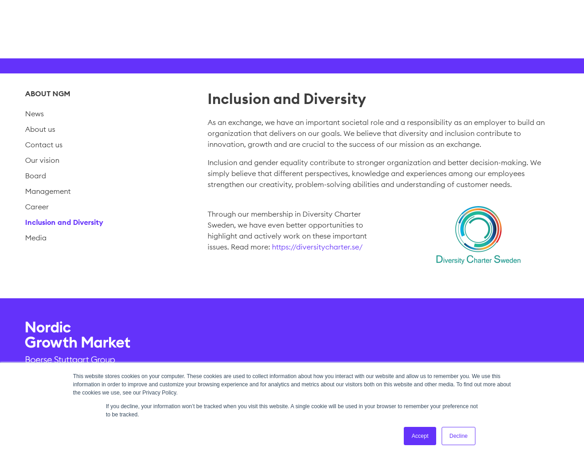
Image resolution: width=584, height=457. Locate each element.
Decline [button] (458, 436)
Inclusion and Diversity (64, 222)
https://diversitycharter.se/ (317, 246)
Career (37, 206)
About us (40, 129)
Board (35, 175)
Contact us (44, 144)
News (34, 113)
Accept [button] (420, 436)
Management (48, 191)
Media (36, 237)
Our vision (42, 160)
